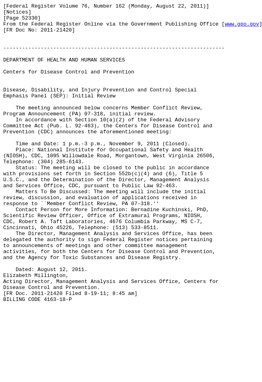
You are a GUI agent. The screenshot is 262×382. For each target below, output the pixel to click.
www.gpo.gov (242, 28)
